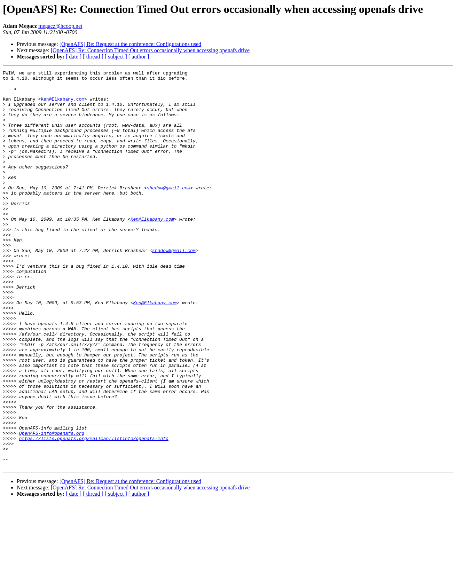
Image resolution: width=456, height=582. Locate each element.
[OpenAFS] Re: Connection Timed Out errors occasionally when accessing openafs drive (150, 50)
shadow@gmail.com (168, 212)
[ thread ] (93, 57)
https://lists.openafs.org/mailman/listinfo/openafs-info (93, 512)
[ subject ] (116, 57)
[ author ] (138, 57)
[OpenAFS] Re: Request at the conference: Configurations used (130, 44)
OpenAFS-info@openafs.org (51, 506)
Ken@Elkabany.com (62, 105)
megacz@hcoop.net (60, 26)
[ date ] (73, 57)
